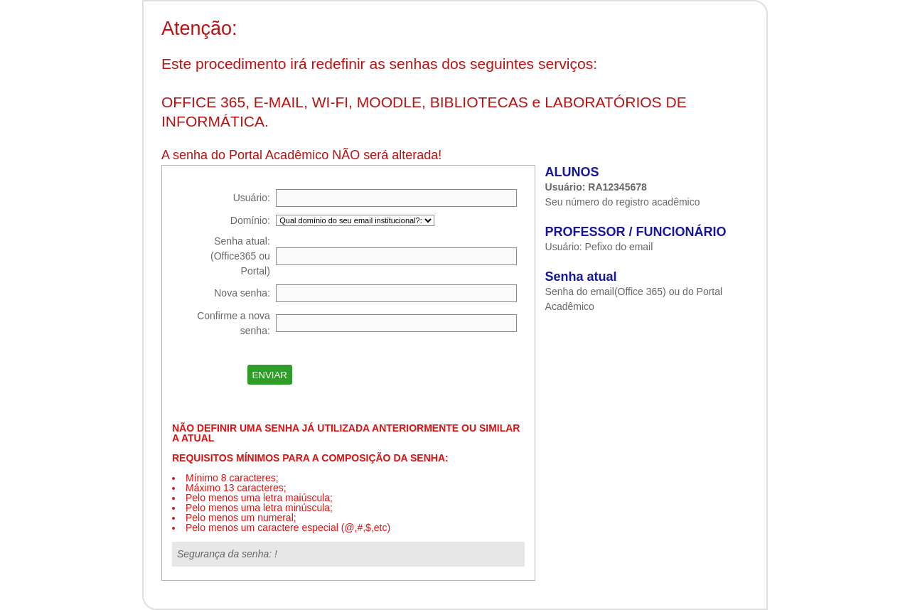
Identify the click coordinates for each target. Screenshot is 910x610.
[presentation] (406, 374)
